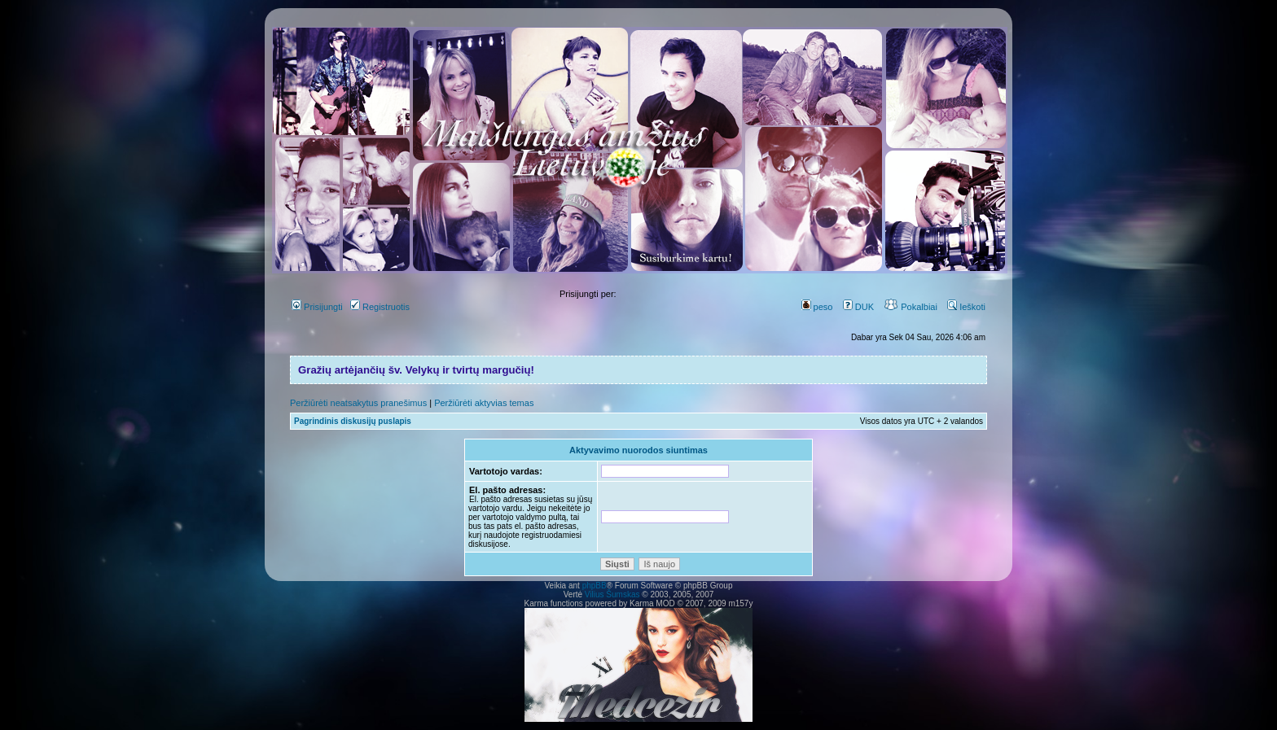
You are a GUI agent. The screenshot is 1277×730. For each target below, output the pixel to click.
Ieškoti (966, 307)
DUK (858, 307)
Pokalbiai (910, 307)
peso (817, 307)
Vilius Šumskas (612, 594)
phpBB (594, 585)
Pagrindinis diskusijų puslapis (352, 421)
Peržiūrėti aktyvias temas (483, 403)
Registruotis (380, 307)
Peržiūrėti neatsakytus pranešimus (358, 403)
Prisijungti (317, 307)
